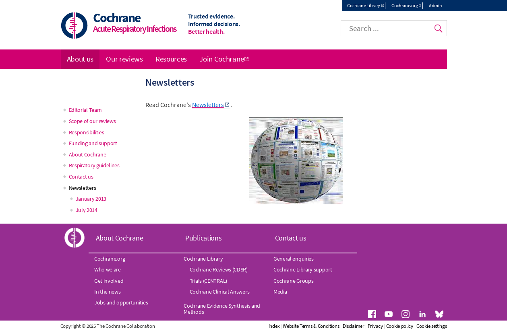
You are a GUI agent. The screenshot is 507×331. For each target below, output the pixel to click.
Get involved (108, 280)
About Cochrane (87, 154)
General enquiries (293, 258)
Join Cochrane (221, 59)
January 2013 (91, 198)
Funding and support (93, 143)
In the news (107, 291)
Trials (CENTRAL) (208, 280)
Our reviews (124, 59)
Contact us (81, 176)
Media (280, 291)
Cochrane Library (363, 5)
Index (274, 326)
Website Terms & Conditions (311, 326)
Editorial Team (85, 109)
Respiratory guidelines (94, 165)
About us (80, 59)
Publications (203, 238)
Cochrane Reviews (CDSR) (219, 269)
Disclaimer (353, 326)
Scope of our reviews (92, 121)
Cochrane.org (404, 5)
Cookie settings (431, 326)
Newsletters (82, 187)
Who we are (107, 269)
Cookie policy (399, 326)
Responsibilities (86, 132)
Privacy (375, 326)
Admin (435, 5)
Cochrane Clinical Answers (220, 291)
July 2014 (86, 210)
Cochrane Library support (302, 269)
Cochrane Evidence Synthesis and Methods (222, 308)
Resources (171, 59)
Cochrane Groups (293, 280)
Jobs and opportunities (121, 302)
